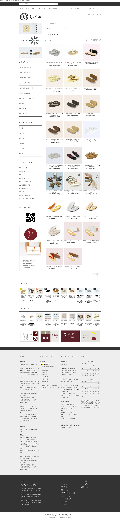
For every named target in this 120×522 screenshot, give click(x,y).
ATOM (65, 505)
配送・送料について (66, 487)
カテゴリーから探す (29, 8)
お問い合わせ (91, 8)
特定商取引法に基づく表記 (68, 493)
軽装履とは (22, 178)
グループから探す (41, 8)
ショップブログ (65, 502)
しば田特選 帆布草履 (24, 185)
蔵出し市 (21, 192)
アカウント (87, 4)
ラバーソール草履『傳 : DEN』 (27, 198)
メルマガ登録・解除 (73, 8)
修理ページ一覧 (23, 168)
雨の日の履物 (22, 171)
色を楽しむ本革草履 (24, 195)
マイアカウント (85, 481)
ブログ (83, 8)
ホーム (21, 8)
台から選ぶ (67, 28)
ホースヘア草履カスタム (25, 181)
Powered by (60, 517)
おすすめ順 (89, 40)
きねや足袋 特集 (23, 188)
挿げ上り (49, 28)
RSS (62, 505)
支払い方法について (66, 484)
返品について (64, 490)
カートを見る (84, 484)
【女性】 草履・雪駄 (52, 23)
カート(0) (96, 4)
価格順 (95, 40)
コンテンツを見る (52, 8)
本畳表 (21, 174)
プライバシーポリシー (66, 496)
